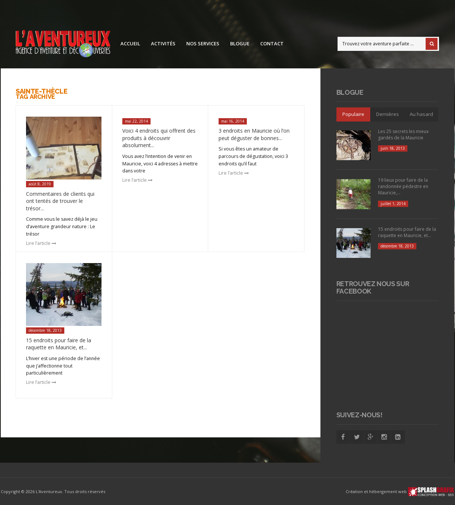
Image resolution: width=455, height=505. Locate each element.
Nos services (202, 43)
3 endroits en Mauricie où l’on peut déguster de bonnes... (254, 134)
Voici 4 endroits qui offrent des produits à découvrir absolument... (159, 138)
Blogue (239, 43)
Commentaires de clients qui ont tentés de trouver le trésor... (60, 201)
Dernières (387, 114)
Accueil (130, 43)
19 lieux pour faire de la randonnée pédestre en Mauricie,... (403, 186)
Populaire (353, 114)
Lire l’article (41, 243)
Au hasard (421, 114)
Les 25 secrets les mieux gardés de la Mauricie (403, 134)
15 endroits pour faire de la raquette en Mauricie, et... (58, 344)
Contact (272, 43)
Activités (163, 43)
